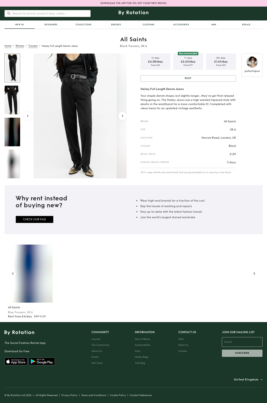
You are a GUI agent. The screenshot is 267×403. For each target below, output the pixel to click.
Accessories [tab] (181, 24)
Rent (188, 78)
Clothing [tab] (149, 24)
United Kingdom (246, 379)
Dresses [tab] (116, 24)
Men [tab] (213, 24)
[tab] (20, 24)
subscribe (242, 353)
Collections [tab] (83, 24)
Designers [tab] (50, 24)
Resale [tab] (246, 24)
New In (19, 24)
